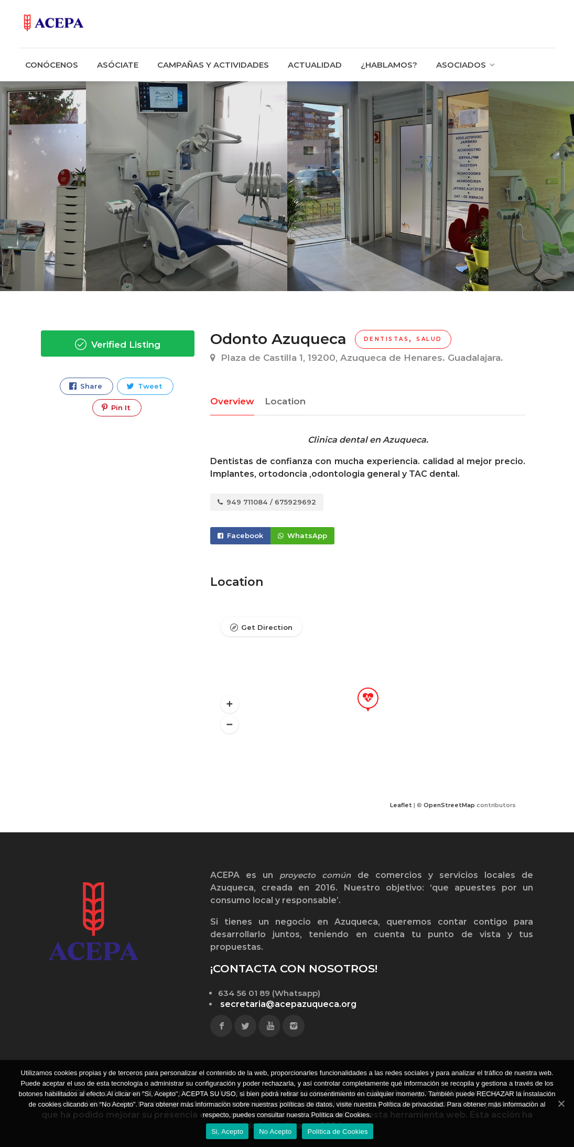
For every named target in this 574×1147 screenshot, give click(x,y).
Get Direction (267, 627)
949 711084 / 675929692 (267, 502)
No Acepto (275, 1131)
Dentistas (386, 339)
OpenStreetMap (449, 805)
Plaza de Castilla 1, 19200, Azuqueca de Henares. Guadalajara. (356, 357)
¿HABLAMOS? (389, 65)
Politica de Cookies (337, 1131)
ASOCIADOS (461, 65)
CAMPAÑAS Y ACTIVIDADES (213, 65)
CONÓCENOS (51, 65)
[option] (388, 186)
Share (85, 386)
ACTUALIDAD (315, 65)
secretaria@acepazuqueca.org (288, 1004)
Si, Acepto (227, 1131)
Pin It (116, 407)
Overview (232, 401)
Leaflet (401, 805)
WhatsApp (302, 535)
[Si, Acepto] (561, 1103)
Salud (429, 339)
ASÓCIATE (117, 65)
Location (285, 401)
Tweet (144, 386)
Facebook (240, 535)
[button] (230, 704)
